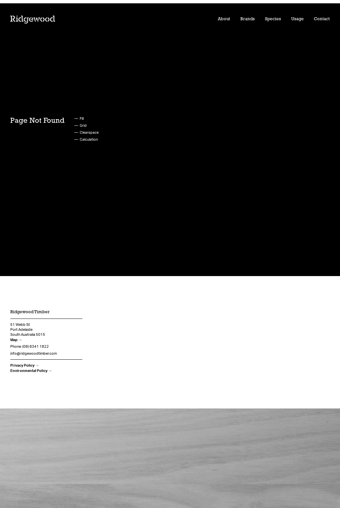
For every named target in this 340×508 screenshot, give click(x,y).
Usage (297, 19)
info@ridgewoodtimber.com (33, 353)
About (224, 19)
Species (273, 19)
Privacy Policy (22, 365)
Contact (322, 19)
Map (14, 339)
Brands (247, 19)
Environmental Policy (28, 370)
